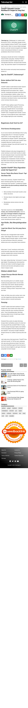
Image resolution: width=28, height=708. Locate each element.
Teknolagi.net (18, 465)
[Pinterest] (22, 15)
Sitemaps (3, 458)
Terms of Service (5, 455)
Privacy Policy (17, 452)
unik (3, 416)
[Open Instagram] (15, 461)
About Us (3, 450)
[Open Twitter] (13, 461)
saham (3, 413)
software (9, 413)
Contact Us (17, 450)
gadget (9, 408)
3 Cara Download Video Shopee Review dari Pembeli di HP (15, 398)
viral (7, 416)
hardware (14, 408)
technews (15, 413)
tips (20, 413)
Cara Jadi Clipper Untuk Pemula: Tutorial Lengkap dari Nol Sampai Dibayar (16, 375)
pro (16, 410)
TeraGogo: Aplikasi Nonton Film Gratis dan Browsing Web (15, 380)
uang (24, 413)
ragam (20, 410)
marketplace (5, 410)
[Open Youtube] (18, 461)
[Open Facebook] (10, 461)
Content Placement (18, 455)
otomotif (11, 410)
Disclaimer (3, 452)
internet (19, 359)
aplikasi (3, 408)
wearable (11, 416)
